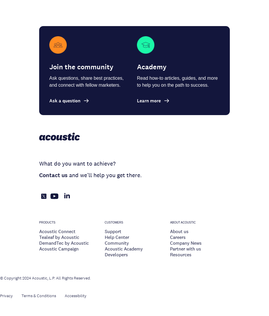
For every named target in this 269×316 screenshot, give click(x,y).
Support (113, 231)
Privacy (6, 295)
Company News (186, 243)
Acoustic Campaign (59, 249)
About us (179, 231)
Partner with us (185, 249)
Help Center (117, 237)
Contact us (53, 175)
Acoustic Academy (124, 249)
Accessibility (75, 295)
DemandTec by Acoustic (64, 243)
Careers (178, 237)
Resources (181, 255)
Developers (116, 255)
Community (117, 243)
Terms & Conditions (38, 295)
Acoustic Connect (57, 231)
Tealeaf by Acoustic (59, 237)
